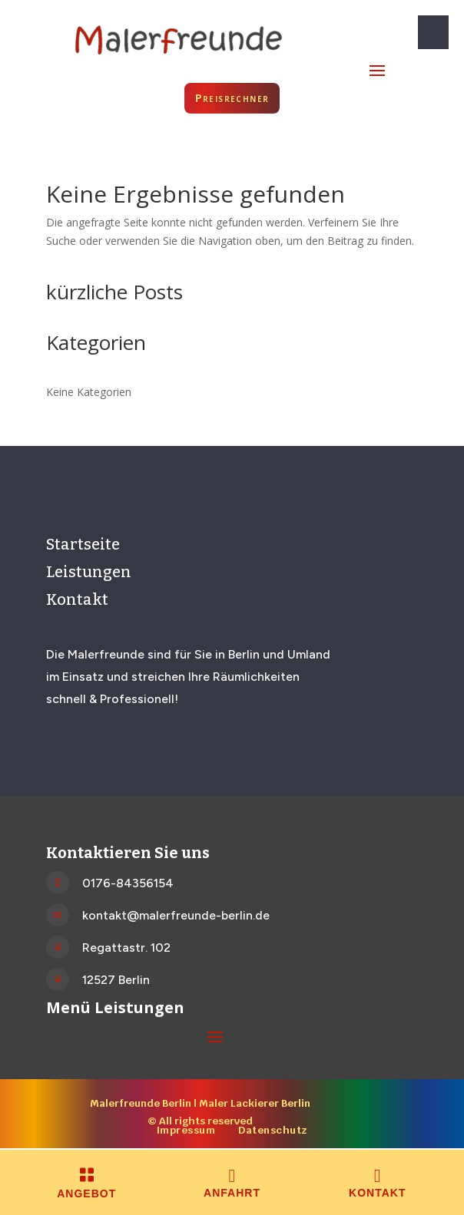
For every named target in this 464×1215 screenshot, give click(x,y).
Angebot (86, 1193)
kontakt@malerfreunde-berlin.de (176, 915)
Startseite (83, 544)
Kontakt (77, 599)
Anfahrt (232, 1193)
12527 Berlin (116, 979)
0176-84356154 (128, 883)
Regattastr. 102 (126, 947)
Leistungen (88, 572)
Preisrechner (232, 98)
